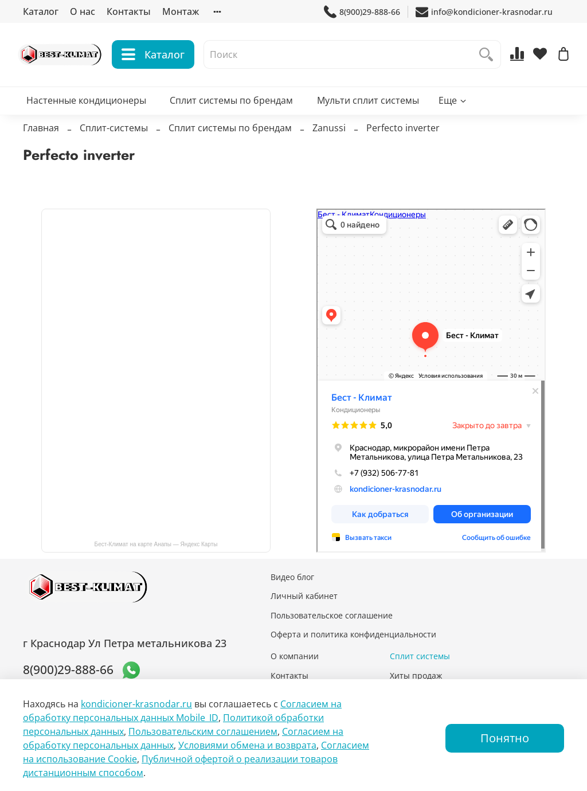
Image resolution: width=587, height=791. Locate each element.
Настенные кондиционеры (86, 106)
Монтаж (180, 11)
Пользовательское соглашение (332, 615)
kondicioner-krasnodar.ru (136, 704)
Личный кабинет (304, 595)
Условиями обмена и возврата (247, 745)
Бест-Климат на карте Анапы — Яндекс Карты (156, 544)
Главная (41, 134)
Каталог (40, 11)
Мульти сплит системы (368, 106)
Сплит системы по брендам (231, 106)
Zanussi (329, 134)
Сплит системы (420, 656)
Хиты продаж (416, 675)
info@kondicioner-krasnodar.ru (484, 12)
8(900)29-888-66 (362, 12)
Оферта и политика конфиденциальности (353, 634)
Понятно (504, 738)
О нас (82, 11)
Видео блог (292, 576)
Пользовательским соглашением (202, 731)
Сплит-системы (114, 134)
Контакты (129, 11)
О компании (295, 656)
